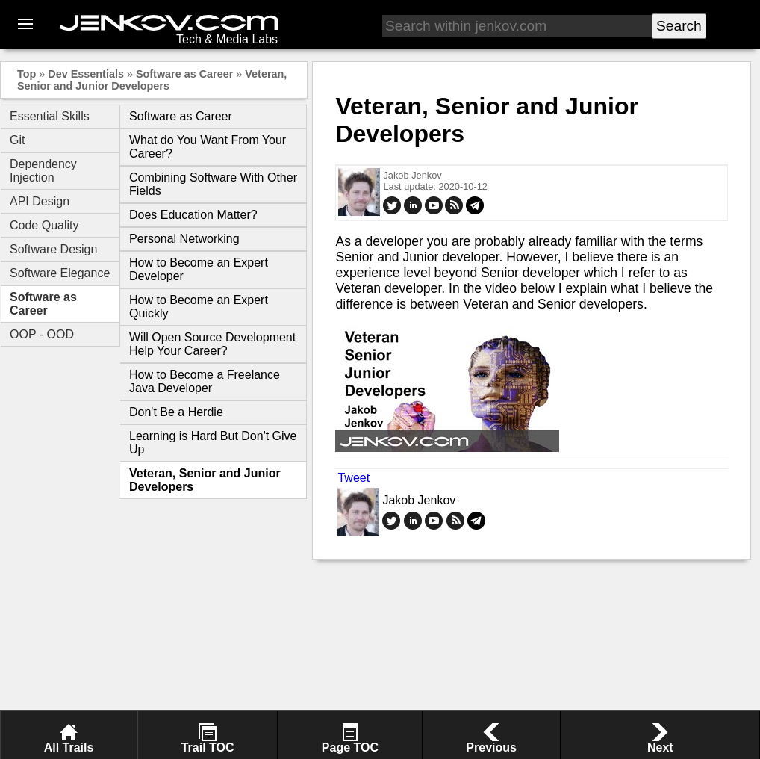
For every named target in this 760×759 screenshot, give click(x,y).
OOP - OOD (42, 334)
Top (26, 74)
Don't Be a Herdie (176, 412)
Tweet (353, 477)
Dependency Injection (43, 171)
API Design (39, 201)
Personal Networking (184, 238)
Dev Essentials (86, 74)
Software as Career (184, 74)
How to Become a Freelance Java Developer (204, 381)
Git (17, 140)
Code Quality (44, 225)
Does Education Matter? (193, 214)
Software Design (53, 249)
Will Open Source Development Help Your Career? (212, 344)
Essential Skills (50, 116)
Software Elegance (60, 273)
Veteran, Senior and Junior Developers (152, 80)
